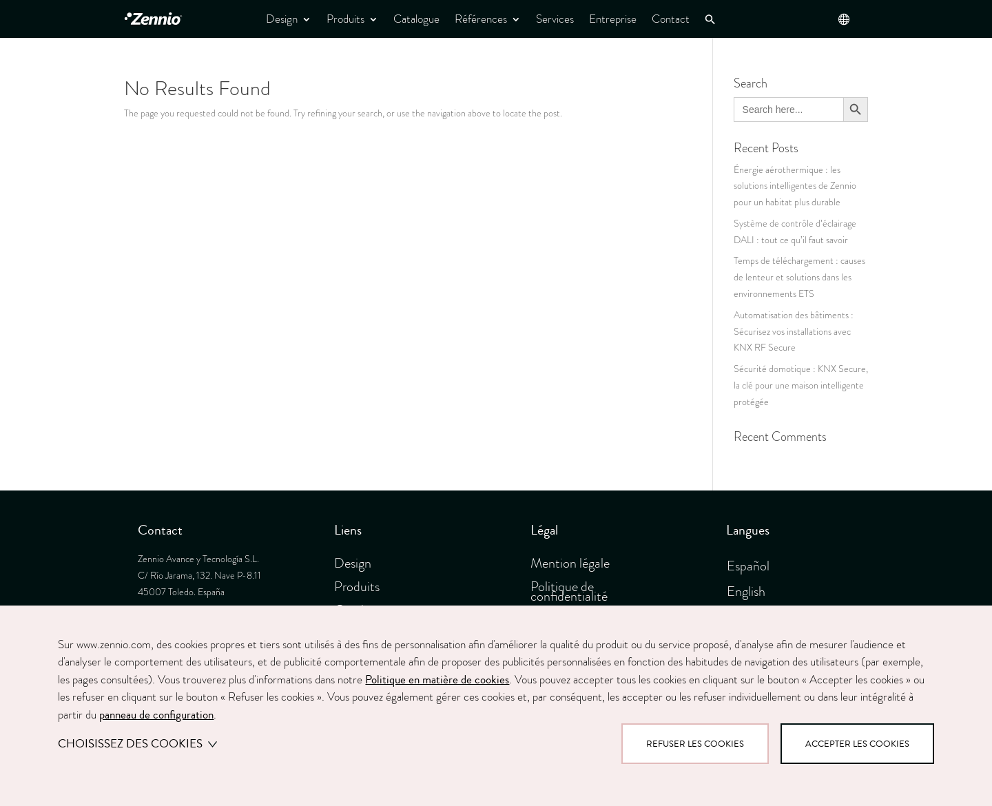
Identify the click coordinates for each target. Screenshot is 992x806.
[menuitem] (753, 564)
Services (555, 19)
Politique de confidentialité (569, 591)
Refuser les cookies (695, 743)
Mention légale (570, 563)
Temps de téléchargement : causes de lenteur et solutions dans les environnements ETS (799, 277)
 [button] (843, 19)
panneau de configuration (156, 714)
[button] (710, 19)
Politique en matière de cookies (437, 679)
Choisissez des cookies (137, 743)
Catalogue (416, 19)
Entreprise (613, 19)
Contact (671, 19)
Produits (345, 19)
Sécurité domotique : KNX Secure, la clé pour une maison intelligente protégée (801, 385)
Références (481, 19)
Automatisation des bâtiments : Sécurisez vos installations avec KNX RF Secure (794, 332)
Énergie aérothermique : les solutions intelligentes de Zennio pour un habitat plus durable (795, 186)
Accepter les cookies (857, 743)
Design (282, 19)
